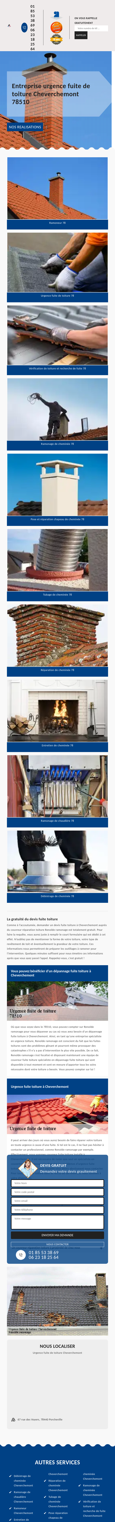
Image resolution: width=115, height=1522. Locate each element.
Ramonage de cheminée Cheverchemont (92, 1490)
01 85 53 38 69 (33, 16)
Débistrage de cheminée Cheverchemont (23, 1480)
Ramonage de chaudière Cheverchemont (23, 1497)
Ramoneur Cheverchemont (23, 1511)
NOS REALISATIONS (25, 127)
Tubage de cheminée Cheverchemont (58, 1501)
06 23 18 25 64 (33, 39)
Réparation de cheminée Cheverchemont (58, 1485)
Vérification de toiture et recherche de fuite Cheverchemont (94, 1508)
